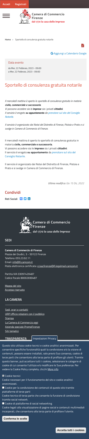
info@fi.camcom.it (22, 262)
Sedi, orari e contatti (16, 310)
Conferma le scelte (15, 418)
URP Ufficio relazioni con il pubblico (24, 314)
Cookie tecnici (12, 376)
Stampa (9, 318)
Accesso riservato (15, 290)
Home (8, 39)
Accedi (6, 4)
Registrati (20, 4)
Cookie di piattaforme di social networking (28, 403)
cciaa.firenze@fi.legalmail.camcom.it (57, 266)
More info (53, 369)
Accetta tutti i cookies (70, 430)
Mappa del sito (13, 286)
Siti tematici (12, 331)
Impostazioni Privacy (44, 338)
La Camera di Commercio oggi (21, 322)
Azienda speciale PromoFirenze (22, 327)
